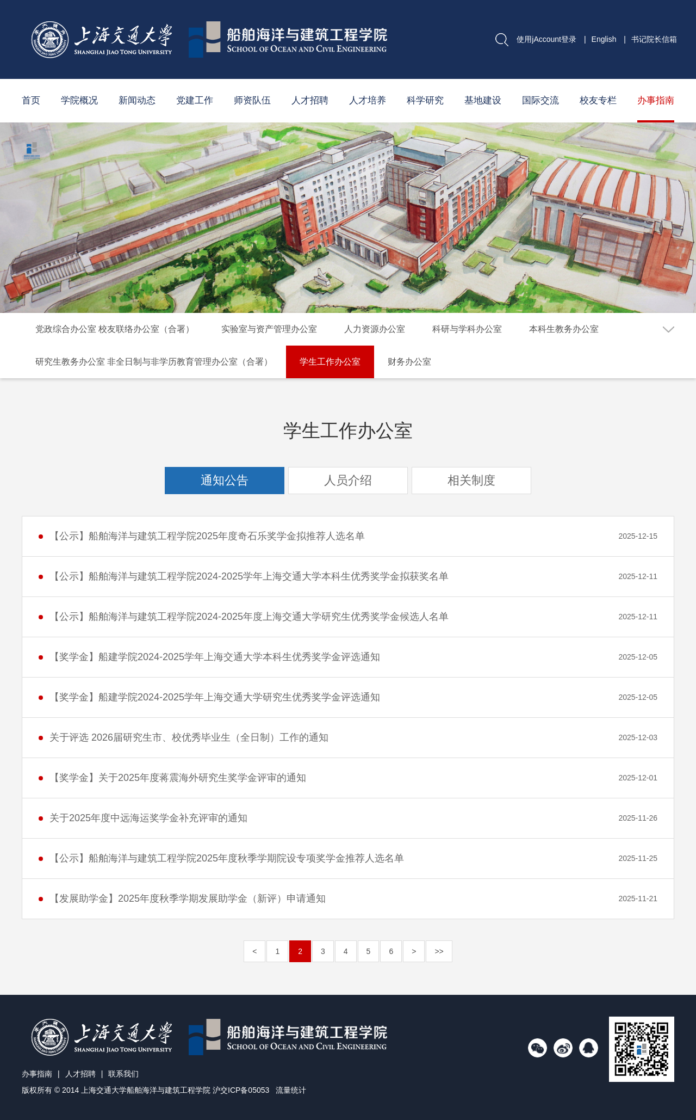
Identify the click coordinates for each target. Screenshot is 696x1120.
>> (438, 951)
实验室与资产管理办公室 (269, 329)
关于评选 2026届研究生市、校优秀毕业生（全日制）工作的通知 (188, 737)
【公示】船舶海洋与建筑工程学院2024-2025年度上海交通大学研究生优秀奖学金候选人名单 (249, 616)
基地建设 (482, 100)
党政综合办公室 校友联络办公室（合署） (114, 329)
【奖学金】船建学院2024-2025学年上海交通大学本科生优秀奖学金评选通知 (214, 656)
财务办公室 (409, 361)
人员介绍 (348, 480)
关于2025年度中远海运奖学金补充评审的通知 (148, 818)
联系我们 (123, 1073)
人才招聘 (309, 100)
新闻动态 (137, 100)
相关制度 (471, 480)
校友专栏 (598, 100)
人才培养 (367, 100)
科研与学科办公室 (467, 329)
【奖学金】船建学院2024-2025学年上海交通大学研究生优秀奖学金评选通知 (214, 697)
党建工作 (194, 100)
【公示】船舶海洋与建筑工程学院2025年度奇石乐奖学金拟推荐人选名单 (207, 536)
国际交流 (540, 100)
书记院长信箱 (654, 39)
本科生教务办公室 (564, 329)
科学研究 (425, 100)
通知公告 (224, 480)
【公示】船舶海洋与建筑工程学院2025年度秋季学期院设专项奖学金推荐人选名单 (226, 858)
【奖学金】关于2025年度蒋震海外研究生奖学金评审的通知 (177, 777)
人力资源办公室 (374, 329)
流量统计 (291, 1090)
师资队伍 (252, 100)
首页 (31, 100)
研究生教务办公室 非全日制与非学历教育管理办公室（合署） (153, 361)
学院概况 (79, 100)
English (604, 39)
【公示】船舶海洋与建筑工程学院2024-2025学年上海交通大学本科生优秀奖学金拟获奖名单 (249, 576)
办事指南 (655, 100)
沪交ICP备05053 (241, 1090)
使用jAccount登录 (546, 39)
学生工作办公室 (330, 361)
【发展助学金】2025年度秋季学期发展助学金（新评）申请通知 (187, 898)
